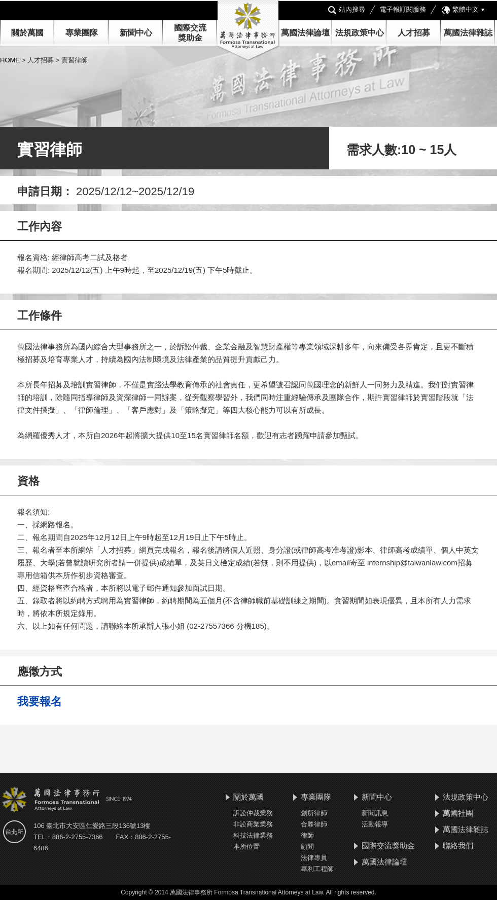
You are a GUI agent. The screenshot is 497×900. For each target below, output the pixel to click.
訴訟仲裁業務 (253, 813)
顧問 (307, 846)
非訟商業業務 (253, 824)
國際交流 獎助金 (190, 32)
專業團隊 (81, 32)
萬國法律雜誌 (468, 32)
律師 (307, 835)
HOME (11, 60)
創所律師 (314, 813)
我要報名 (39, 701)
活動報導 (375, 824)
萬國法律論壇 (305, 32)
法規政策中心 (359, 32)
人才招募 (414, 32)
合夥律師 (314, 824)
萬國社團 (458, 813)
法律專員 (314, 857)
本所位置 (246, 846)
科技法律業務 (253, 835)
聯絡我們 (458, 845)
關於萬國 (27, 32)
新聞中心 (377, 797)
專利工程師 (317, 869)
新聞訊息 (375, 813)
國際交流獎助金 (388, 845)
